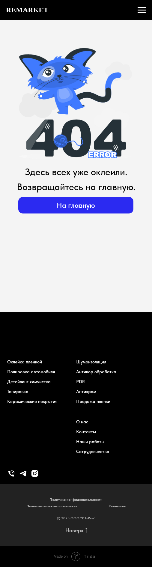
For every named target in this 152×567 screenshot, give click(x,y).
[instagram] (35, 476)
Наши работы (90, 441)
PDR (80, 381)
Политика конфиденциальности (76, 499)
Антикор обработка (96, 372)
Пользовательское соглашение (51, 506)
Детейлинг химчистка (29, 381)
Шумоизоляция (91, 362)
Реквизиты (117, 506)
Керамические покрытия (32, 401)
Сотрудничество (92, 451)
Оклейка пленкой (24, 362)
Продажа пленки (93, 401)
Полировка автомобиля (31, 372)
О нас (82, 422)
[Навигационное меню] (142, 10)
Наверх (76, 530)
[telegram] (23, 476)
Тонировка (17, 391)
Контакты (86, 431)
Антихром (86, 391)
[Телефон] (11, 476)
